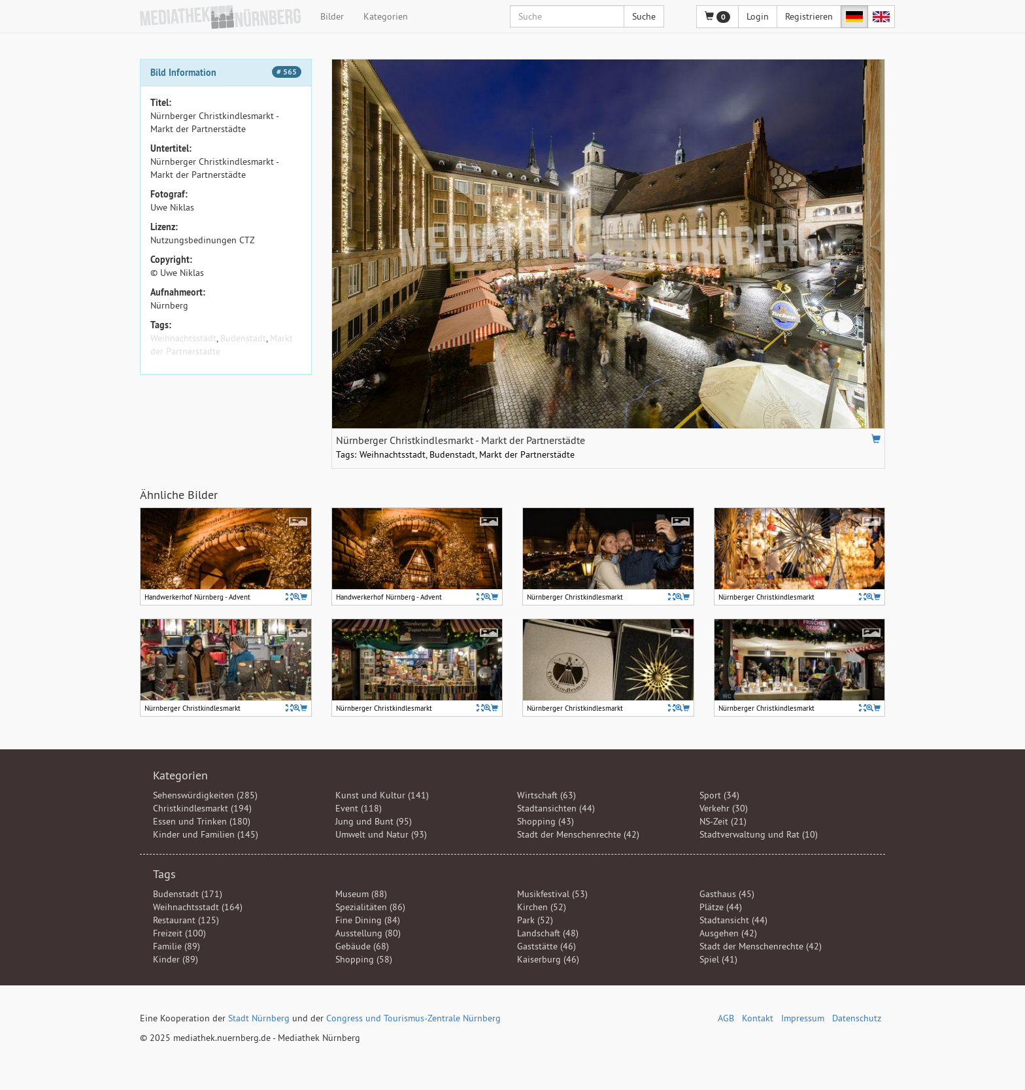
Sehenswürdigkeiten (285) (205, 795)
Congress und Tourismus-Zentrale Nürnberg (413, 1018)
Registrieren (809, 16)
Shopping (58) (363, 959)
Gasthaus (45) (726, 894)
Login (758, 16)
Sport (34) (719, 795)
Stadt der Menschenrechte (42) (578, 834)
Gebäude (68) (362, 946)
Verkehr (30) (723, 808)
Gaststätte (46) (546, 946)
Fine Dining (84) (367, 920)
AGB (726, 1018)
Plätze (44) (720, 907)
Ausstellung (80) (368, 933)
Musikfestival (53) (552, 894)
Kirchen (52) (541, 907)
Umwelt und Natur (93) (381, 834)
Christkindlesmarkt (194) (202, 808)
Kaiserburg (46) (548, 959)
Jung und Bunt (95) (373, 821)
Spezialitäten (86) (370, 907)
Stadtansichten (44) (556, 808)
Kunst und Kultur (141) (382, 795)
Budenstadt (243, 338)
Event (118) (358, 808)
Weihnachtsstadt (183, 338)
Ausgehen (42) (728, 933)
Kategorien (385, 16)
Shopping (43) (545, 821)
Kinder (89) (175, 959)
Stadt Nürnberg (259, 1018)
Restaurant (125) (186, 920)
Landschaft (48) (548, 933)
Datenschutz (856, 1018)
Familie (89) (176, 946)
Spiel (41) (718, 959)
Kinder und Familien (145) (205, 834)
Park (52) (535, 920)
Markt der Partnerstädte (527, 454)
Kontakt (757, 1018)
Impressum (802, 1018)
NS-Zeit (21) (723, 821)
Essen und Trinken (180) (201, 821)
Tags (164, 873)
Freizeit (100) (179, 933)
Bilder (332, 16)
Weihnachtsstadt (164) (198, 907)
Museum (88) (361, 894)
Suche (644, 16)
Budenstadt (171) (187, 894)
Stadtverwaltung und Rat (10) (758, 834)
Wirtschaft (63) (546, 795)
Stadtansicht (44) (733, 920)
